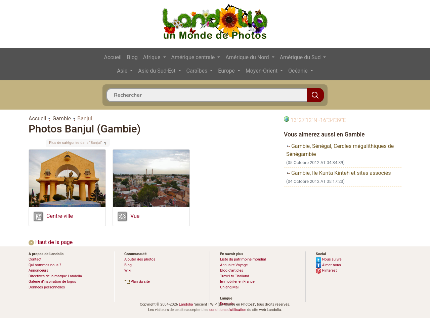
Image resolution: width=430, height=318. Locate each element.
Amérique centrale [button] (193, 57)
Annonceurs (38, 270)
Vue (134, 216)
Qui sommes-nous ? (45, 265)
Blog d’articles (231, 270)
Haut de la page (51, 242)
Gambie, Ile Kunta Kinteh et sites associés (338, 173)
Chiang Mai (229, 287)
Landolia (186, 304)
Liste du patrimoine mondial (243, 259)
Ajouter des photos (139, 259)
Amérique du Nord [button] (247, 57)
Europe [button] (227, 71)
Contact (35, 259)
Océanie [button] (298, 71)
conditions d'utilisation (227, 310)
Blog (132, 57)
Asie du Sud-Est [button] (157, 71)
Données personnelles (47, 287)
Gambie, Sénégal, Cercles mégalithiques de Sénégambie (340, 150)
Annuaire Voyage (234, 265)
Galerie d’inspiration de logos (52, 281)
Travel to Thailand (234, 276)
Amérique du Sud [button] (301, 57)
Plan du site (137, 281)
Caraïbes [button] (197, 71)
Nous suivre (329, 259)
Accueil (113, 57)
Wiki (127, 270)
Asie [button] (123, 71)
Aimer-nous (328, 265)
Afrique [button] (152, 57)
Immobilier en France (237, 281)
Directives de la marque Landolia (55, 276)
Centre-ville (59, 216)
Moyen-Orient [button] (262, 71)
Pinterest (326, 270)
